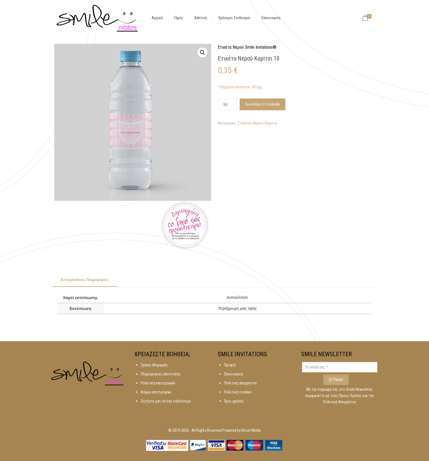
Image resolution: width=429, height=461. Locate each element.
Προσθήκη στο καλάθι (262, 104)
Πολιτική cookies (238, 392)
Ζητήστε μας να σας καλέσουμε (166, 401)
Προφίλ (230, 365)
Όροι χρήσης (234, 401)
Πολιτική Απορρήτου (339, 402)
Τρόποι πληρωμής (154, 365)
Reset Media (251, 430)
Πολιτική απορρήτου (240, 383)
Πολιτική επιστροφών (158, 383)
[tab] (85, 280)
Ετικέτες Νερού (250, 123)
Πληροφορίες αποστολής (161, 374)
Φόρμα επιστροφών (156, 392)
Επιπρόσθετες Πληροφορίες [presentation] (85, 280)
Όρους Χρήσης (351, 395)
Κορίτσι (271, 123)
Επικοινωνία (233, 374)
